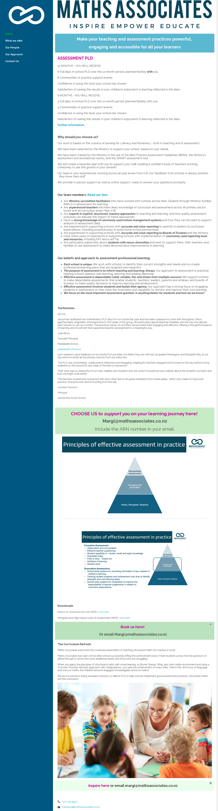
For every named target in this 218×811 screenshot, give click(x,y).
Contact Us (12, 61)
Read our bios (98, 195)
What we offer (14, 40)
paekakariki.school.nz (69, 349)
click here (104, 612)
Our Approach (14, 54)
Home (9, 33)
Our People (12, 47)
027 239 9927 (70, 801)
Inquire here (98, 785)
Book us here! (132, 627)
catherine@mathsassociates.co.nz (81, 807)
